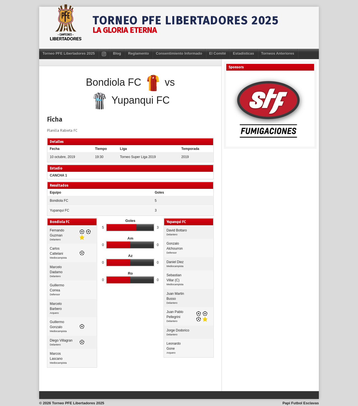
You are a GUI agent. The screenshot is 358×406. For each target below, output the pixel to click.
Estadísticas (243, 53)
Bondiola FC (59, 201)
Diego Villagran (61, 340)
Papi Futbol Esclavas (300, 403)
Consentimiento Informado (179, 53)
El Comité (217, 53)
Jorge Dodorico (177, 330)
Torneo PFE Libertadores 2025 (186, 20)
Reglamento (138, 53)
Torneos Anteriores (277, 53)
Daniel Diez (174, 262)
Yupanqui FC (59, 210)
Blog (117, 53)
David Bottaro (176, 230)
